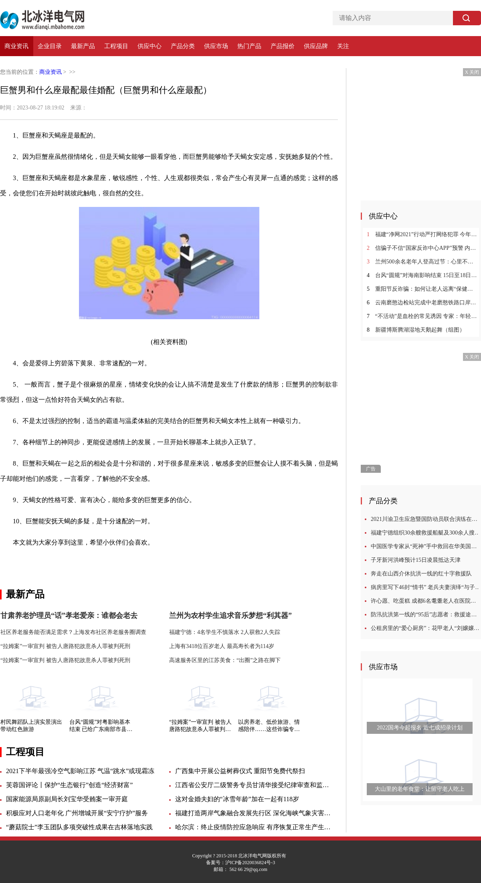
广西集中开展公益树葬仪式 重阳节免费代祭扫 (240, 771)
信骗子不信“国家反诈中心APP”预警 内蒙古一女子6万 (422, 248)
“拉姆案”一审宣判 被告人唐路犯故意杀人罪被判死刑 (200, 726)
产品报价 (283, 46)
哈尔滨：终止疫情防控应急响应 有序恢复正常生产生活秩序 (253, 827)
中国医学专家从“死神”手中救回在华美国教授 (426, 546)
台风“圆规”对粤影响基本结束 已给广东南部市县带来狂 (101, 726)
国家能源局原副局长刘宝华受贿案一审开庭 (67, 799)
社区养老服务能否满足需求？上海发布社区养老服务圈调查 (73, 632)
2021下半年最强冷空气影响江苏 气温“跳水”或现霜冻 (80, 771)
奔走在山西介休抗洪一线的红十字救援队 (421, 574)
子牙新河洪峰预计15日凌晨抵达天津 (416, 560)
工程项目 (116, 46)
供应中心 (149, 46)
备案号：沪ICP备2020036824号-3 (240, 862)
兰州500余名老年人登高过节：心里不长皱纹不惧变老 (422, 262)
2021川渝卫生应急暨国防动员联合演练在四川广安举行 (426, 519)
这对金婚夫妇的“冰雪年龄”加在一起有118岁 (237, 799)
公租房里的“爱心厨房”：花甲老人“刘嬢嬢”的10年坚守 (426, 628)
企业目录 (50, 46)
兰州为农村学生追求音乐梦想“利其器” (230, 616)
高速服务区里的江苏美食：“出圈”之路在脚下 (225, 660)
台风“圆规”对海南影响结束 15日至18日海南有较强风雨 (422, 275)
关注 (343, 46)
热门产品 (249, 46)
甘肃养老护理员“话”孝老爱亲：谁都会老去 (68, 616)
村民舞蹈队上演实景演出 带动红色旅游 (31, 725)
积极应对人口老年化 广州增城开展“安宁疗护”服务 (77, 813)
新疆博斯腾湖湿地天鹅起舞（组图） (416, 330)
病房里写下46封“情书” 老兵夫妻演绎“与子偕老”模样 (426, 587)
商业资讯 (16, 46)
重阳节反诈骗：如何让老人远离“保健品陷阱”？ (422, 289)
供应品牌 (316, 46)
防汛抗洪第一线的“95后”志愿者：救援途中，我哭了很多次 (426, 615)
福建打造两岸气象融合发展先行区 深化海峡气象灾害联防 (253, 813)
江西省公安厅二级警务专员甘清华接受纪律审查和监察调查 (253, 785)
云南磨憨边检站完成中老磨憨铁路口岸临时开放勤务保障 (422, 303)
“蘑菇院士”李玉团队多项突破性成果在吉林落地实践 (79, 827)
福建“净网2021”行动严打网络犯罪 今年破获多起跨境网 (422, 234)
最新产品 (83, 46)
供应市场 (216, 46)
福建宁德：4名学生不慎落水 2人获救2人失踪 (224, 632)
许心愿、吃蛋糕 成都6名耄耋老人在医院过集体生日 (426, 601)
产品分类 (183, 46)
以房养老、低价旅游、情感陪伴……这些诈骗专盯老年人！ (269, 726)
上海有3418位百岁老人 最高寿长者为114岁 (221, 646)
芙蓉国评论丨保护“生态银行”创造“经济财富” (69, 785)
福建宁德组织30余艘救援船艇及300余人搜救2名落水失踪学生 (426, 533)
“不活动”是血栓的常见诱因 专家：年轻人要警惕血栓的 (422, 316)
